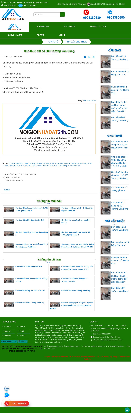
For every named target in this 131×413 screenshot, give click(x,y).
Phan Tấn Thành (90, 152)
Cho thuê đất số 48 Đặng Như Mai (23, 319)
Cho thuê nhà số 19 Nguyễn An (119, 189)
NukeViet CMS (101, 398)
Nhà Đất (22, 378)
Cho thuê (114, 135)
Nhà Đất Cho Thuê (98, 27)
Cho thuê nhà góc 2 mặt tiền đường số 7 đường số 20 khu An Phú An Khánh (71, 319)
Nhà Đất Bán (69, 27)
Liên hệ (62, 35)
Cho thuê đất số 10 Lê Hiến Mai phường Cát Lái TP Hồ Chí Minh (119, 161)
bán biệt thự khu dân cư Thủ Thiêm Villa (120, 90)
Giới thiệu (7, 378)
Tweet (7, 241)
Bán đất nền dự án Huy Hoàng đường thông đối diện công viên (119, 107)
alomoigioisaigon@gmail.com (34, 2)
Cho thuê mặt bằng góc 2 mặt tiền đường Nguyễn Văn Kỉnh (71, 261)
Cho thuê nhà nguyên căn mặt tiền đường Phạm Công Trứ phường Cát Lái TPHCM (72, 297)
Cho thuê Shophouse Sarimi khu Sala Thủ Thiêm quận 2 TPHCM (26, 261)
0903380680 (10, 2)
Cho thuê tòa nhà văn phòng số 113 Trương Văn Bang (69, 331)
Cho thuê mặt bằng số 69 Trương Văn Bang (119, 205)
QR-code (22, 393)
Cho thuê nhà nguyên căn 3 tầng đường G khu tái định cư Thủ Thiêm (26, 297)
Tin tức (40, 35)
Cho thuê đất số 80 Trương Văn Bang (70, 343)
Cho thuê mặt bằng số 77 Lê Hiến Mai (24, 343)
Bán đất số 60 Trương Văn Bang (119, 119)
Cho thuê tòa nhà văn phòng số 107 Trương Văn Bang (119, 175)
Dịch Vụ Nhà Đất (15, 35)
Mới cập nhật (115, 220)
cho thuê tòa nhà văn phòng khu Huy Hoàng (70, 273)
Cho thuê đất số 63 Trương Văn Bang (24, 355)
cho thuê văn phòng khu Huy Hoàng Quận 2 (26, 285)
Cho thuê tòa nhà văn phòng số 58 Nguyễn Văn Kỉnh (119, 144)
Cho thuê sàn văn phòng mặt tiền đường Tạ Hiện (25, 331)
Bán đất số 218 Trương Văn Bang (119, 58)
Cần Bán (114, 50)
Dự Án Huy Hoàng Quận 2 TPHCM (74, 398)
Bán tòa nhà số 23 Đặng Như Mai (120, 73)
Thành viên (8, 382)
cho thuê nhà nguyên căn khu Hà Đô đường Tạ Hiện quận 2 (70, 285)
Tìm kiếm (22, 387)
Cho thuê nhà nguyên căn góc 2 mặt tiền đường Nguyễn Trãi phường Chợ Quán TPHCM (71, 357)
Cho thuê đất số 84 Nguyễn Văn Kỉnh (24, 273)
